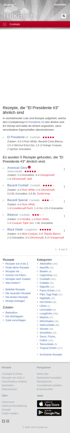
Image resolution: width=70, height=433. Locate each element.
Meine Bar (43, 373)
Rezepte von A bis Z (16, 263)
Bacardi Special (17, 200)
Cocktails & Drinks (12, 373)
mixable (22, 14)
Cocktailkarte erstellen (49, 385)
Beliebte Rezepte (15, 289)
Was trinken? (12, 282)
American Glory (17, 167)
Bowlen (44, 271)
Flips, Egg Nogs (49, 294)
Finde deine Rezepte (17, 267)
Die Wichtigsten (14, 316)
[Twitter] (4, 421)
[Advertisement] (35, 69)
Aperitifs (44, 267)
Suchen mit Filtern (15, 275)
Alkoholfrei (46, 263)
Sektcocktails (47, 325)
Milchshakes (47, 321)
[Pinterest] (8, 421)
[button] (64, 169)
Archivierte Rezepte (51, 354)
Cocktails (45, 279)
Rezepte (8, 259)
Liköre (43, 305)
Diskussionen (9, 389)
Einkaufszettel (45, 389)
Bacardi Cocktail (18, 185)
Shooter (44, 328)
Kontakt (6, 409)
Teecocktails (47, 344)
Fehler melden (10, 413)
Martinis (44, 317)
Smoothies (46, 332)
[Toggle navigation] (35, 24)
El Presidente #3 (34, 122)
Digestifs (45, 286)
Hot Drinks (46, 302)
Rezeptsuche (44, 381)
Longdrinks (46, 313)
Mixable (6, 367)
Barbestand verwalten (49, 377)
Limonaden (46, 309)
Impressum (8, 402)
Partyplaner (44, 367)
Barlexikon (11, 312)
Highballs (45, 298)
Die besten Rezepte (16, 297)
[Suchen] (63, 16)
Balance (12, 214)
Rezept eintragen (15, 300)
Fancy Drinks (47, 290)
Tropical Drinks (48, 348)
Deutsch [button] (9, 4)
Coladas (44, 282)
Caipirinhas (46, 275)
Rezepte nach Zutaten (18, 279)
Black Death (15, 229)
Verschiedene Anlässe (14, 381)
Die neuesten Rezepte (18, 293)
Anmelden (60, 4)
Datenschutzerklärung (14, 405)
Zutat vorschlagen (15, 320)
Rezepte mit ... (13, 271)
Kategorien (44, 259)
